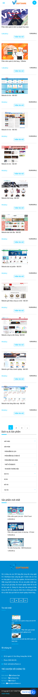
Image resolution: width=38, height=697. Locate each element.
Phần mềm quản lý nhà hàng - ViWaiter (14, 61)
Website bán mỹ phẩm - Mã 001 (11, 267)
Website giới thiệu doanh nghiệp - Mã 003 (15, 369)
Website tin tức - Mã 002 (9, 130)
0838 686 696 (12, 660)
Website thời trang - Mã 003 (10, 198)
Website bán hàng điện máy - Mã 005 (13, 403)
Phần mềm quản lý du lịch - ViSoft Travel (20, 516)
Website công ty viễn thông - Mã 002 (13, 335)
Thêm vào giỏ (19, 37)
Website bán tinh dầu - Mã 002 (11, 232)
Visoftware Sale (14, 675)
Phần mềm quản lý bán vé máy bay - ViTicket (21, 532)
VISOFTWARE (6, 694)
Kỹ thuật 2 (12, 681)
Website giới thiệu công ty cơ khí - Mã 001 (15, 301)
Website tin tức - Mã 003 (9, 95)
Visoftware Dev (13, 678)
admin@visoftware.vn (14, 664)
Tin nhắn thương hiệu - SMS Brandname (19, 548)
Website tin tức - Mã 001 (9, 164)
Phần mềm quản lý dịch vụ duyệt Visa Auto (15, 27)
